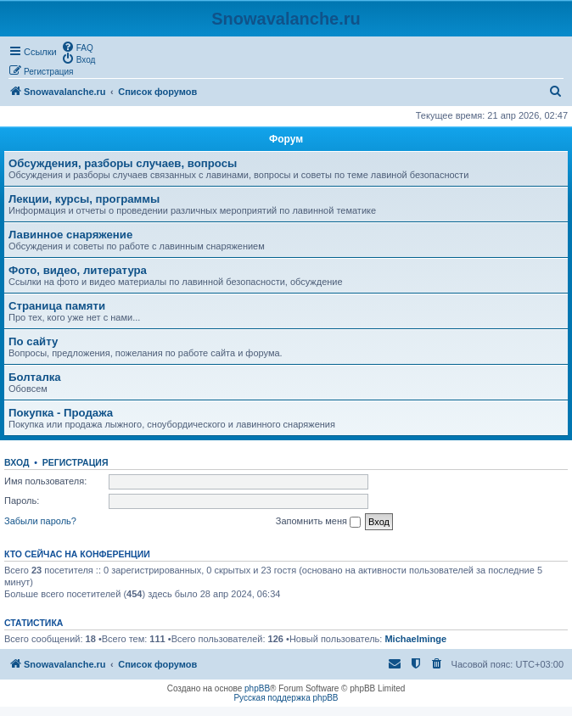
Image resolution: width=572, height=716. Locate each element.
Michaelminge (415, 639)
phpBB (257, 688)
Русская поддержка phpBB (285, 697)
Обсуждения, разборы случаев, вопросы (122, 163)
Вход (16, 462)
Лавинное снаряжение (70, 234)
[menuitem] (77, 47)
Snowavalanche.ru (286, 18)
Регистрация (75, 462)
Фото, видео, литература (77, 270)
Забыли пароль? (40, 521)
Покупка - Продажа (60, 412)
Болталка (34, 377)
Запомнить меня (318, 522)
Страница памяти (56, 305)
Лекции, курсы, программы (84, 199)
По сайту (33, 341)
